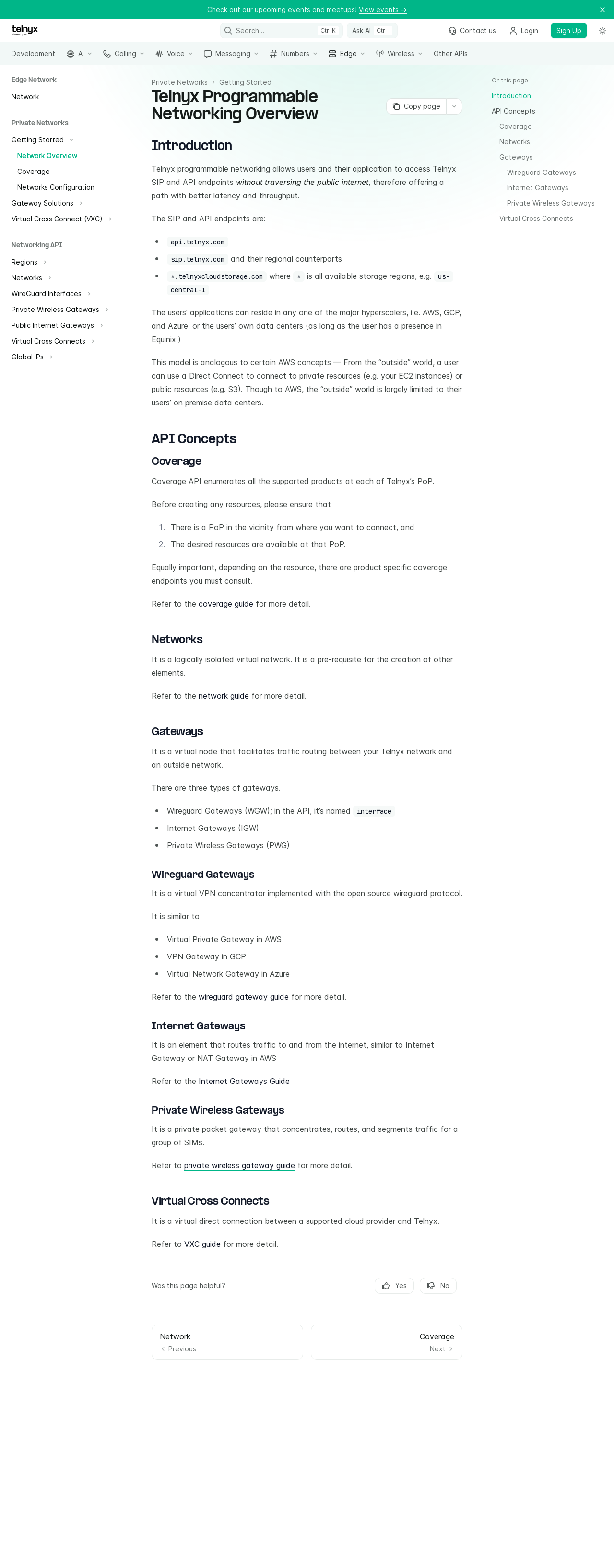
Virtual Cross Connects (536, 218)
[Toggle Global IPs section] (31, 357)
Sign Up (568, 30)
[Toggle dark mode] (602, 30)
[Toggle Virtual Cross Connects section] (52, 341)
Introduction (511, 96)
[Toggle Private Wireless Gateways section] (59, 309)
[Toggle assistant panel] (372, 30)
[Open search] (281, 30)
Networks (514, 142)
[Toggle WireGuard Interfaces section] (50, 293)
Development (33, 57)
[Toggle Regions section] (28, 262)
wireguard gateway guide (244, 997)
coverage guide (226, 604)
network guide (224, 696)
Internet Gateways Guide (244, 1081)
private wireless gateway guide (239, 1165)
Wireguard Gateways (541, 172)
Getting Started (245, 82)
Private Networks (180, 82)
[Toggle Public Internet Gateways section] (56, 325)
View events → (383, 9)
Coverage (515, 126)
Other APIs (451, 57)
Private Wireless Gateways (551, 203)
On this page (510, 80)
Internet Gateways (537, 188)
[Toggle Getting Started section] (41, 140)
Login (523, 30)
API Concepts (513, 111)
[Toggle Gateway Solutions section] (46, 203)
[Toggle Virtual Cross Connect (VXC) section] (60, 219)
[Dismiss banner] (602, 9)
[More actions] (454, 106)
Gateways (516, 157)
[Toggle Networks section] (30, 278)
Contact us (472, 30)
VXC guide (202, 1244)
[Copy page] (416, 106)
